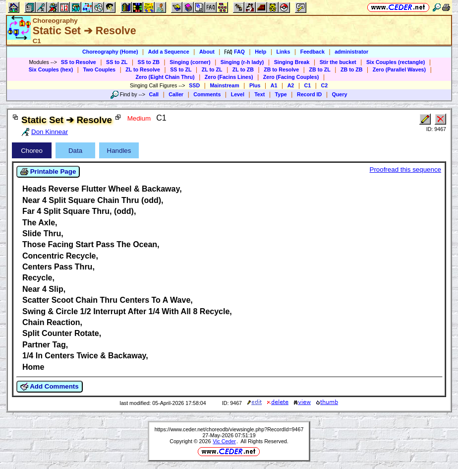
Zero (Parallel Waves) (399, 69)
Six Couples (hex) (51, 69)
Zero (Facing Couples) (291, 77)
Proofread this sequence (405, 169)
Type (281, 94)
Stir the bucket (338, 62)
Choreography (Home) (110, 52)
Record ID (309, 94)
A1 (274, 85)
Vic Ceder (224, 441)
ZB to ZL (319, 69)
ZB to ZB (351, 69)
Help (260, 52)
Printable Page (48, 172)
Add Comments (49, 387)
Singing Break (292, 62)
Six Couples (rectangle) (395, 62)
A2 (290, 85)
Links (283, 52)
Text (259, 94)
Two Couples (99, 69)
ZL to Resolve (142, 69)
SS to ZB (149, 62)
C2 (324, 85)
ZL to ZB (243, 69)
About (207, 52)
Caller (176, 94)
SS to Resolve (78, 62)
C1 (307, 85)
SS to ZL (116, 62)
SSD (194, 85)
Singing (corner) (190, 62)
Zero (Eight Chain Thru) (165, 77)
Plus (255, 85)
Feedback (312, 52)
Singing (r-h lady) (242, 62)
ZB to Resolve (281, 69)
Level (237, 94)
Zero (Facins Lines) (229, 77)
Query (339, 94)
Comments (207, 94)
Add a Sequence (168, 52)
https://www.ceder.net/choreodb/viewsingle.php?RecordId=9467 (229, 429)
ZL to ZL (212, 69)
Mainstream (224, 85)
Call (154, 94)
